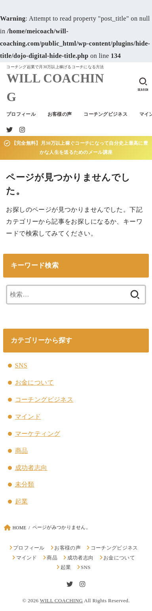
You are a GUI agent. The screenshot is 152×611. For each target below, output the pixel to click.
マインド (28, 416)
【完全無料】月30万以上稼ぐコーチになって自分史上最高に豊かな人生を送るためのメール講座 (76, 147)
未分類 (24, 484)
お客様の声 (60, 114)
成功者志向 (31, 467)
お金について (34, 382)
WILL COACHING (55, 87)
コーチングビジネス (105, 114)
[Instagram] (22, 129)
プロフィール (21, 114)
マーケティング (38, 433)
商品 (21, 450)
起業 (21, 501)
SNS (21, 365)
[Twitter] (9, 129)
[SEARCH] (143, 84)
